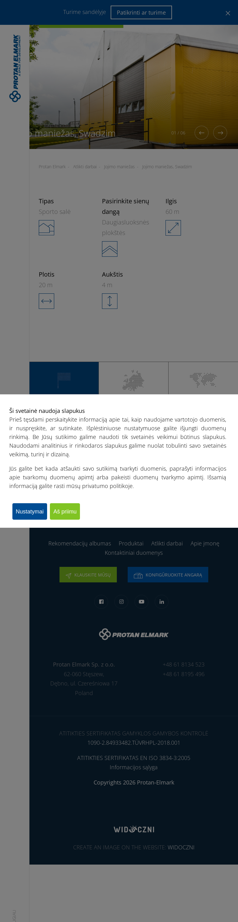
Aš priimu (72, 511)
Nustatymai (32, 511)
